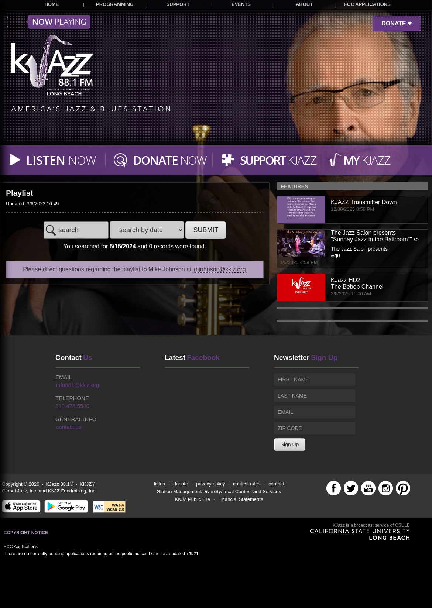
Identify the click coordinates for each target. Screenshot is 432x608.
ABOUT (304, 4)
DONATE (396, 23)
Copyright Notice (26, 532)
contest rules (246, 484)
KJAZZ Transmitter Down (364, 202)
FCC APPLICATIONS (367, 4)
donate (180, 484)
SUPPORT (178, 4)
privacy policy (210, 484)
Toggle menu (48, 22)
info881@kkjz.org (77, 385)
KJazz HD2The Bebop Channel (357, 283)
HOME (52, 4)
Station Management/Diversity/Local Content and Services (219, 491)
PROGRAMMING (115, 4)
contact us (68, 427)
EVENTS (241, 4)
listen (159, 484)
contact (276, 484)
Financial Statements (240, 499)
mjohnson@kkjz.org (220, 269)
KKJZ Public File (192, 499)
